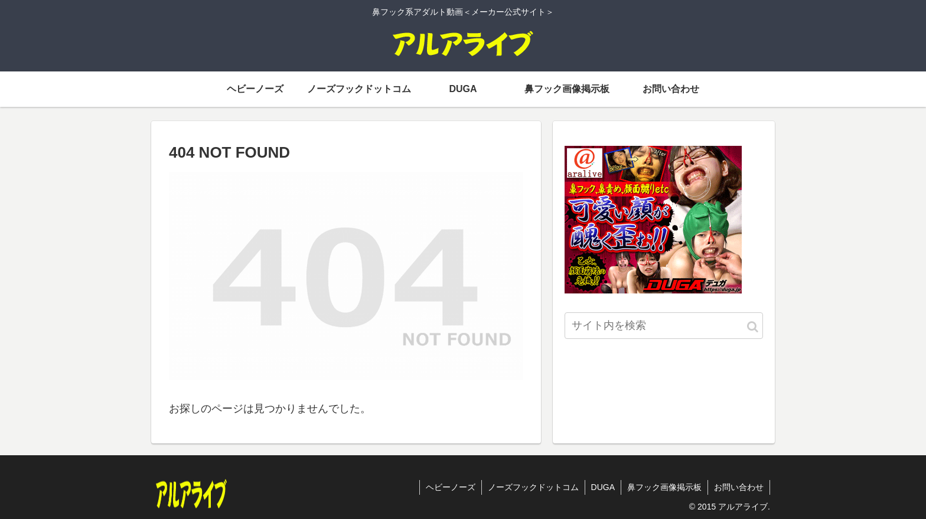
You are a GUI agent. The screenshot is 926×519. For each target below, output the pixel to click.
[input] (664, 325)
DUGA (603, 487)
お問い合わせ (739, 487)
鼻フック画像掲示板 (664, 487)
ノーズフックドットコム (533, 487)
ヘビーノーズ (450, 487)
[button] (752, 326)
